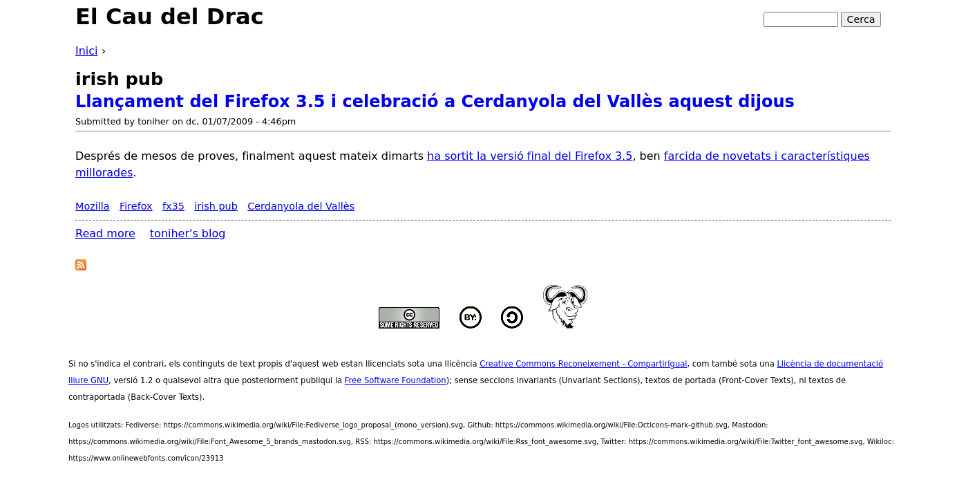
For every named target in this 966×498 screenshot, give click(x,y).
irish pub (216, 206)
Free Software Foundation (395, 380)
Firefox (136, 206)
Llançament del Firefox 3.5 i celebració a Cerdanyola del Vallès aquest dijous (435, 101)
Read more (105, 233)
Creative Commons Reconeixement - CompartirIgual (583, 364)
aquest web (315, 364)
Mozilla (92, 206)
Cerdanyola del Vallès (300, 206)
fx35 (173, 206)
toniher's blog (188, 233)
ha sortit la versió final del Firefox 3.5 (529, 156)
